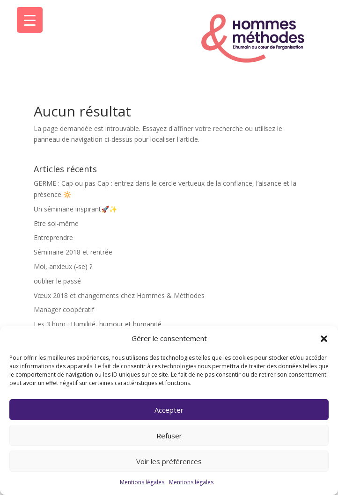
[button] (324, 338)
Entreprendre (53, 237)
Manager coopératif (64, 309)
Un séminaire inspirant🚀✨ (75, 208)
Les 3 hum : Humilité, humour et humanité (98, 324)
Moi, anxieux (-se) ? (63, 266)
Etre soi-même (56, 223)
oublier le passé (57, 281)
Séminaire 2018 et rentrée (73, 252)
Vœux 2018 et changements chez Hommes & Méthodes (119, 295)
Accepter (169, 410)
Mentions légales (142, 482)
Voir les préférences (169, 461)
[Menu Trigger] (30, 20)
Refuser (169, 435)
